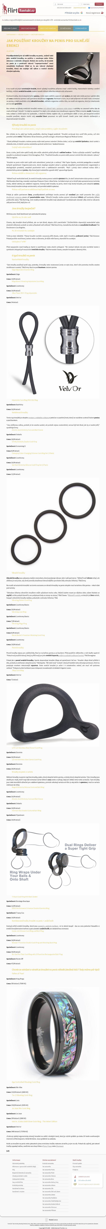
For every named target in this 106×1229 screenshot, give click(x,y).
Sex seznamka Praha (49, 1170)
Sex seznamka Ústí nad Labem (51, 1192)
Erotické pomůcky (48, 28)
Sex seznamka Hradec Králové (51, 1204)
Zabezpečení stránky (18, 1179)
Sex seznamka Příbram (49, 1210)
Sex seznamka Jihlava (49, 1185)
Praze (49, 1146)
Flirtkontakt (11, 35)
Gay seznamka (77, 1166)
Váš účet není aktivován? (64, 8)
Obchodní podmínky (18, 1163)
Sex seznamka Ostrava (49, 1176)
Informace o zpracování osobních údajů (24, 1166)
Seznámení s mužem (18, 1192)
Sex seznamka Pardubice (50, 1198)
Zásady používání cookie (19, 1176)
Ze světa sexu (65, 28)
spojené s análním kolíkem (48, 926)
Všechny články (10, 28)
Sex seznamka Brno (48, 1179)
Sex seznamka (47, 1166)
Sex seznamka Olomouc (50, 1207)
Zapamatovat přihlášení (97, 8)
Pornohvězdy (81, 28)
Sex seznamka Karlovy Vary (50, 1182)
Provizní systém (77, 1163)
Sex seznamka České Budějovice (52, 1201)
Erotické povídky (28, 28)
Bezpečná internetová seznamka (21, 1173)
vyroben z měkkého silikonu (38, 418)
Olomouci (59, 1146)
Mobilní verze (53, 1220)
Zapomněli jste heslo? (80, 8)
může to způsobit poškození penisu (71, 655)
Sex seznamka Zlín (48, 1188)
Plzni (45, 1146)
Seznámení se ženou (18, 1188)
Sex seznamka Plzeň (48, 1173)
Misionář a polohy (74, 595)
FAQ (13, 1170)
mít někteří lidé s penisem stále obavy (57, 108)
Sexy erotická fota (17, 1182)
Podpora (75, 1170)
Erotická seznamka (48, 1163)
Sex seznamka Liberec (49, 1195)
